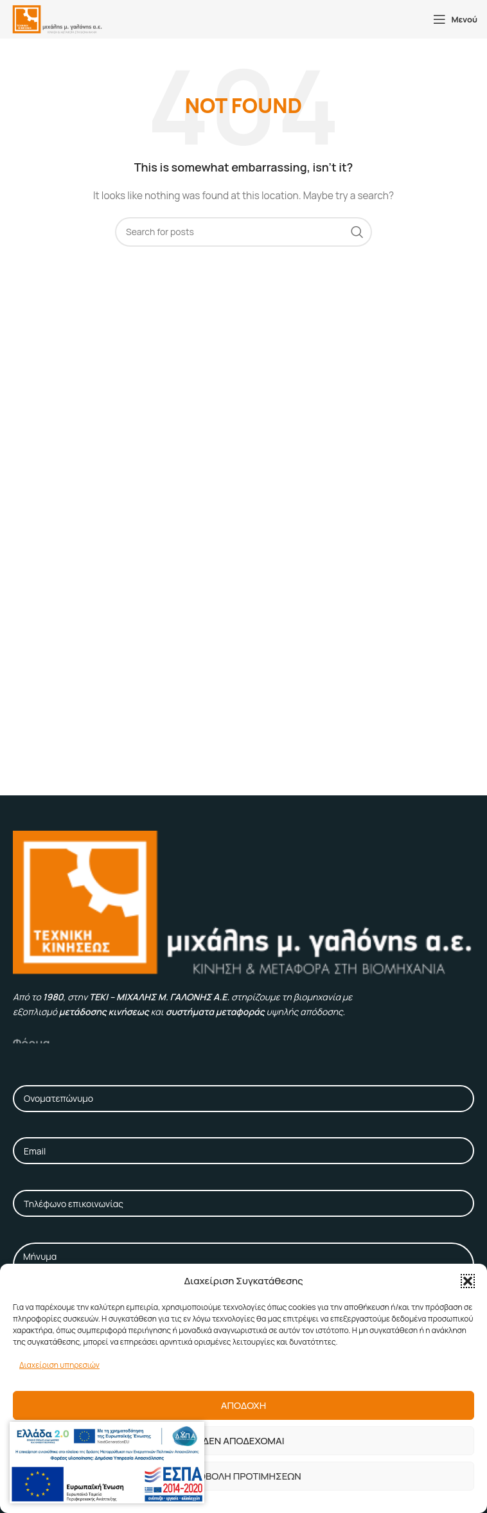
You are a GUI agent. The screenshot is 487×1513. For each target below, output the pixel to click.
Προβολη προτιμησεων (243, 1476)
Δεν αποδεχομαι (244, 1440)
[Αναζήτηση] (243, 232)
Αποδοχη (243, 1405)
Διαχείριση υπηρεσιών (59, 1364)
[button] (467, 1281)
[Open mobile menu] (455, 19)
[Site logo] (57, 18)
